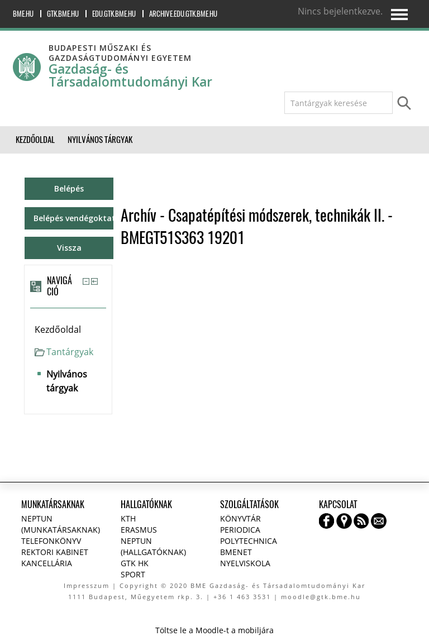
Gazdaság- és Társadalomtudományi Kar (130, 75)
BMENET (236, 552)
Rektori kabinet (54, 552)
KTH (128, 518)
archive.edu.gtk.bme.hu (183, 13)
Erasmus (139, 529)
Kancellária (46, 563)
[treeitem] (68, 330)
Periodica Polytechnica (248, 535)
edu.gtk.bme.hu (114, 13)
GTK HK (135, 563)
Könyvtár (240, 518)
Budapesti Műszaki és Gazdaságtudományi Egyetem (120, 52)
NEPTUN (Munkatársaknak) (60, 524)
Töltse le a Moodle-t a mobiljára (214, 630)
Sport (133, 574)
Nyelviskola (245, 563)
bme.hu (23, 13)
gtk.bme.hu (63, 13)
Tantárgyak (69, 352)
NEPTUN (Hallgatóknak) (153, 546)
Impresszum (86, 585)
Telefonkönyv (51, 540)
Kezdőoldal (58, 329)
